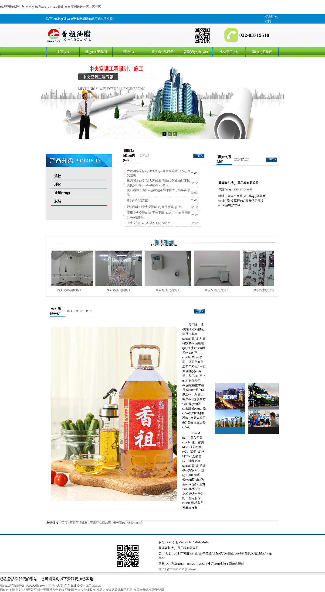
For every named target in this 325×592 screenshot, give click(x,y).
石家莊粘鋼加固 (100, 522)
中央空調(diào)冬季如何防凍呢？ (148, 223)
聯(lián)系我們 (262, 52)
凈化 (57, 184)
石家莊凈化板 (79, 522)
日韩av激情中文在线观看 (16, 590)
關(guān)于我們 (96, 52)
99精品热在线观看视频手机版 (113, 590)
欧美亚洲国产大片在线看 (75, 590)
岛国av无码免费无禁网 (149, 590)
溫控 (57, 176)
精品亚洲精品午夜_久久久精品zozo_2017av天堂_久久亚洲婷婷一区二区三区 (50, 7)
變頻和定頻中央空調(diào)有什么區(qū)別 (154, 207)
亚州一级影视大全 (46, 590)
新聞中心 (129, 52)
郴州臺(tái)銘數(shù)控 (127, 522)
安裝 (57, 201)
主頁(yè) (63, 52)
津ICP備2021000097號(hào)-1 (177, 569)
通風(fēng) (62, 193)
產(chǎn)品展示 (162, 52)
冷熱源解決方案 (137, 200)
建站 (241, 563)
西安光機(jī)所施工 (71, 290)
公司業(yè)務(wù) (195, 52)
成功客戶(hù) (229, 52)
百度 (64, 522)
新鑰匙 (233, 563)
